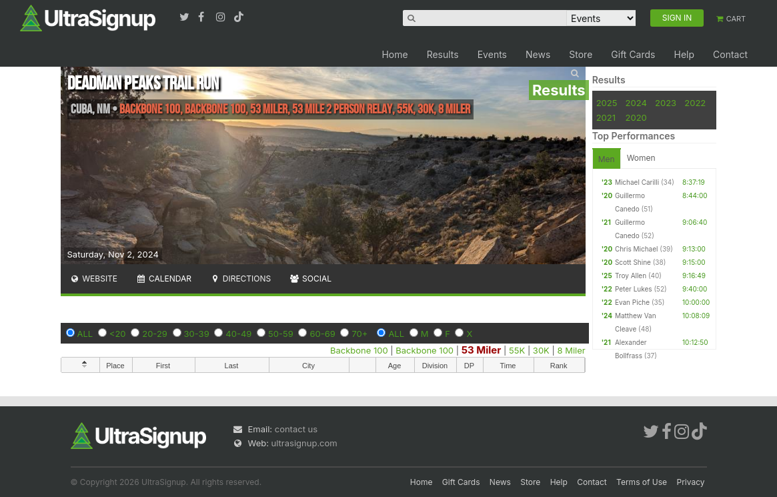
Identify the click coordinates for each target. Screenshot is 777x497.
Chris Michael (636, 249)
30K (541, 350)
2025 (607, 102)
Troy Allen (630, 276)
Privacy (691, 482)
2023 (665, 102)
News (538, 54)
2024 (636, 102)
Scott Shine (633, 262)
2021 (606, 117)
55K (517, 350)
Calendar (163, 279)
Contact (730, 54)
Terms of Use (641, 482)
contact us (296, 429)
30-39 (196, 333)
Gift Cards (633, 54)
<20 (117, 333)
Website (94, 279)
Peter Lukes (633, 289)
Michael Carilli (637, 182)
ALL (85, 333)
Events (492, 54)
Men (606, 159)
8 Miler (571, 350)
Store (580, 54)
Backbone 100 (359, 350)
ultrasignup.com (304, 443)
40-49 (238, 333)
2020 (636, 117)
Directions (240, 279)
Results (443, 54)
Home (394, 54)
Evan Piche (632, 302)
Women (641, 158)
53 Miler (482, 350)
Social (310, 279)
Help (684, 54)
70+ (359, 333)
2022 (695, 102)
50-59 (280, 333)
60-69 (322, 333)
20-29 (154, 333)
